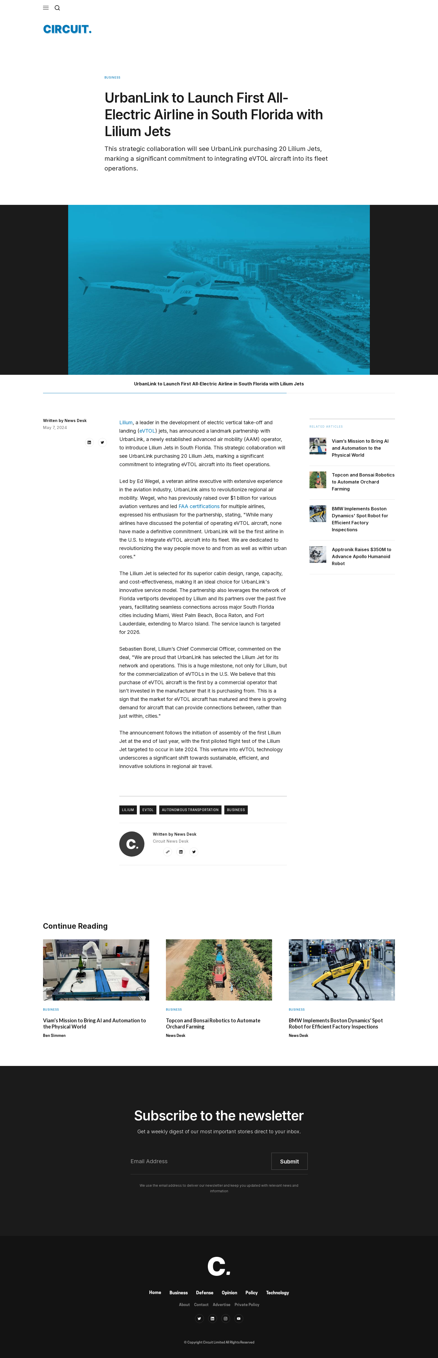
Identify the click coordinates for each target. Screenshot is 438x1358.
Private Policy (247, 1305)
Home (155, 1293)
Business (179, 1293)
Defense (204, 1293)
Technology (277, 1293)
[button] (46, 8)
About (184, 1305)
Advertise (221, 1305)
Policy (252, 1293)
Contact (201, 1305)
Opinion (229, 1293)
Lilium (126, 422)
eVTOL (147, 431)
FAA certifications (199, 506)
